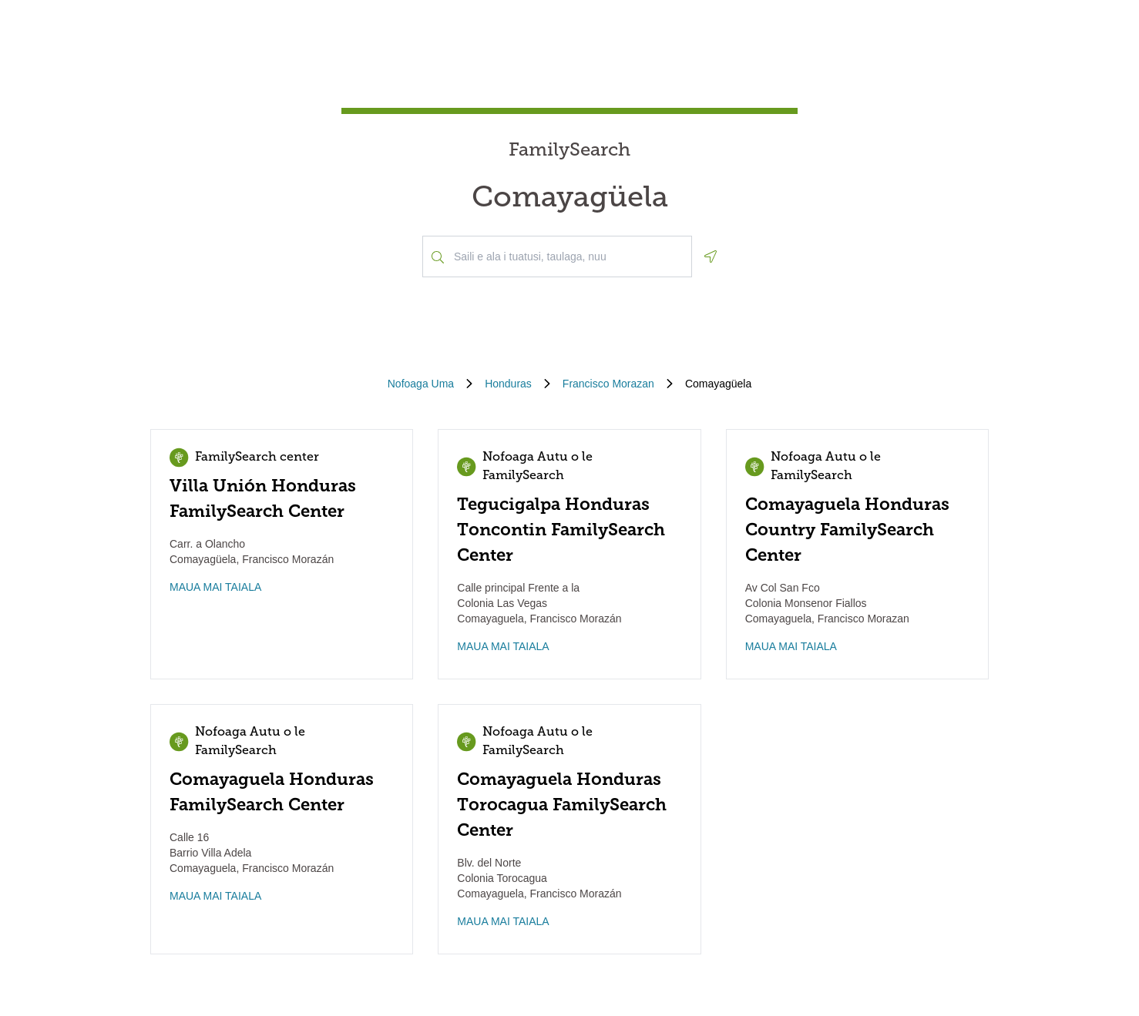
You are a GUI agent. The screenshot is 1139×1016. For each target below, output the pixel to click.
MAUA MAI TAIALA (215, 587)
